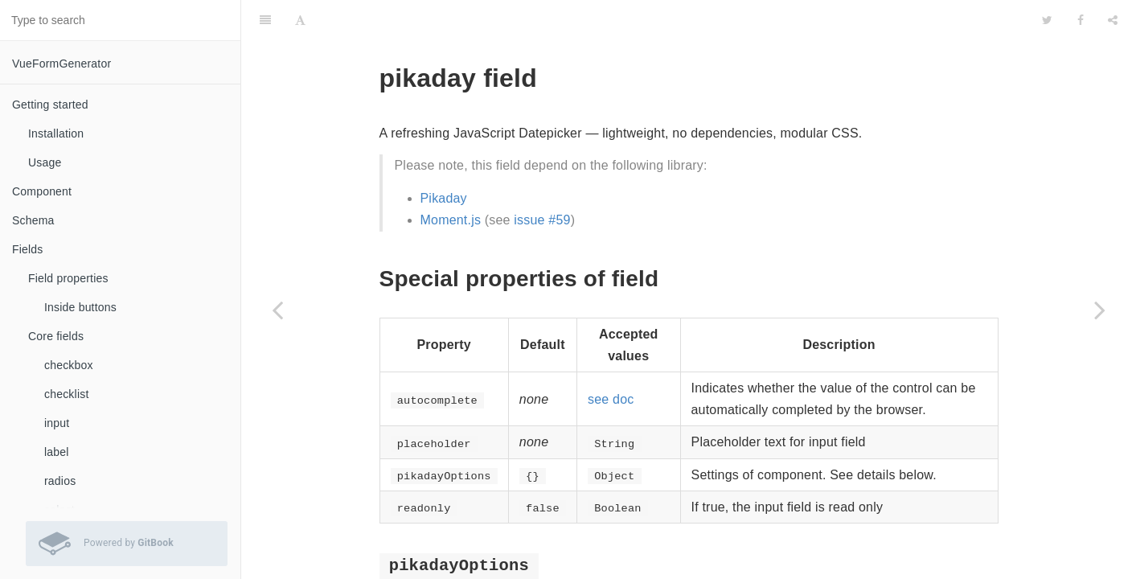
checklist (66, 394)
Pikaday (443, 158)
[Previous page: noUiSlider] (277, 309)
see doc (611, 359)
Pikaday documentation (638, 568)
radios (60, 480)
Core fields (56, 336)
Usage (44, 162)
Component (42, 191)
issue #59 (542, 180)
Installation (56, 133)
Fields (27, 249)
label (56, 452)
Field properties (68, 278)
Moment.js (451, 180)
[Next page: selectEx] (1100, 309)
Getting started (50, 104)
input (56, 423)
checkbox (68, 365)
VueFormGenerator (61, 63)
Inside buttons (80, 307)
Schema (33, 220)
